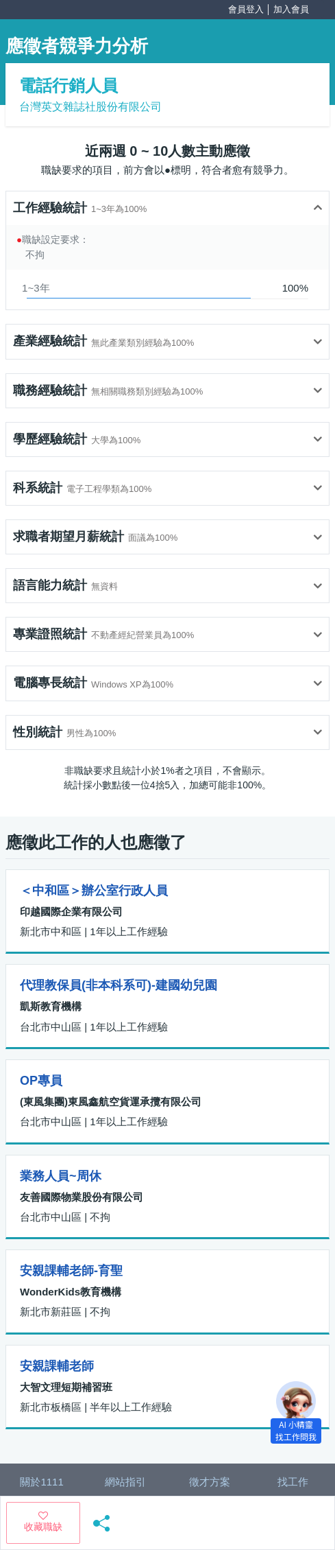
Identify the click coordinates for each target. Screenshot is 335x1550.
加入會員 (291, 9)
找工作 (292, 1482)
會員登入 (246, 9)
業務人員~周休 (60, 1176)
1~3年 (35, 288)
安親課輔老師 (57, 1366)
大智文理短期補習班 (66, 1387)
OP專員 (41, 1081)
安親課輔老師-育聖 (71, 1271)
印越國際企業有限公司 (71, 911)
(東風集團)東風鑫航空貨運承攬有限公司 (110, 1101)
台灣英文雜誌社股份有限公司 (90, 107)
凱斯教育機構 (51, 1006)
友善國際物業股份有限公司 (81, 1197)
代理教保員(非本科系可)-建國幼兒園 (118, 985)
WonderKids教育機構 (70, 1291)
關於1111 (41, 1482)
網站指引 (125, 1482)
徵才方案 (209, 1482)
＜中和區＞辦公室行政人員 (94, 890)
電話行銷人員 (68, 85)
